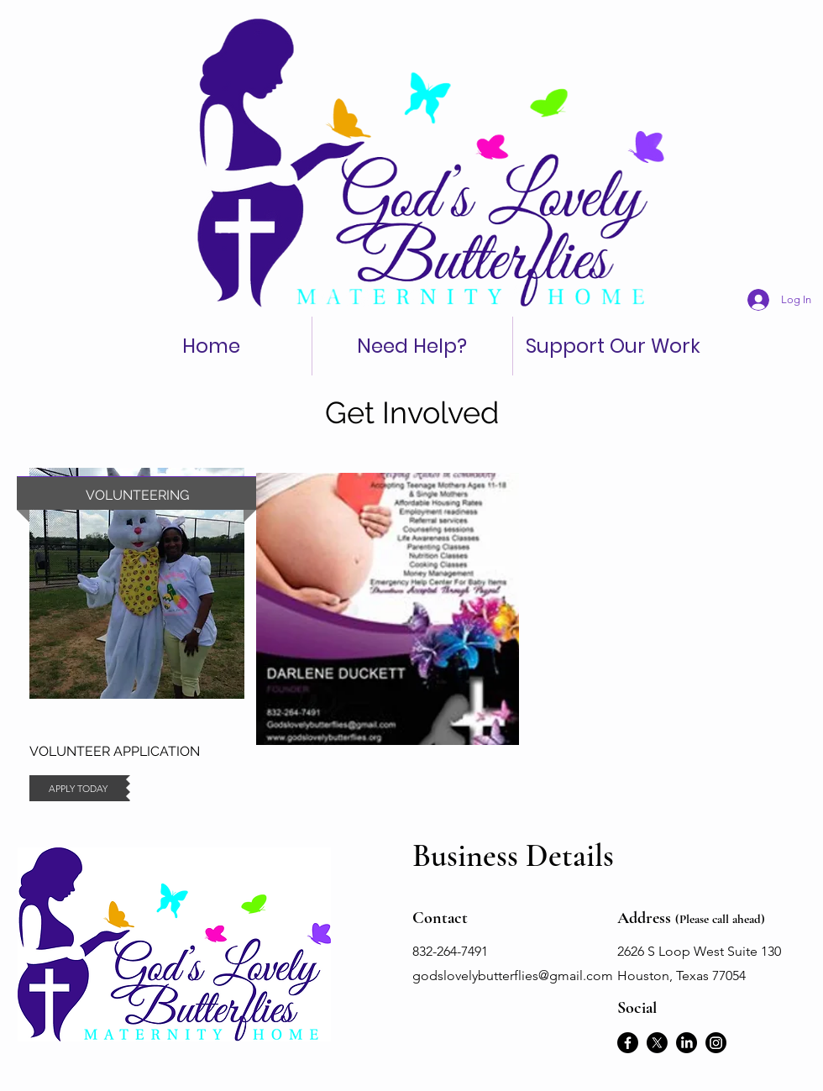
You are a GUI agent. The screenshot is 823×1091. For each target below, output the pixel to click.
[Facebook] (627, 1042)
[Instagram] (715, 1042)
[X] (657, 1042)
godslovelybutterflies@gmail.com (512, 975)
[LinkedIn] (686, 1042)
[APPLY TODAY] (77, 788)
